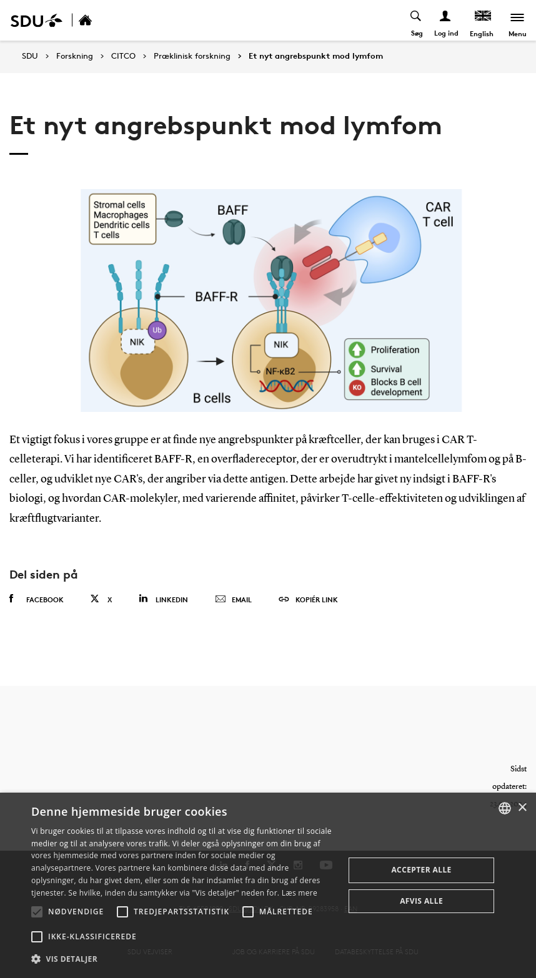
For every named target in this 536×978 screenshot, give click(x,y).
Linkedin (163, 599)
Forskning (74, 56)
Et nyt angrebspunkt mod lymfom (316, 56)
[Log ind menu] (446, 20)
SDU (30, 56)
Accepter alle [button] (421, 869)
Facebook (36, 599)
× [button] (522, 808)
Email (233, 600)
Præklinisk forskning (192, 56)
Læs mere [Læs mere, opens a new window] (299, 893)
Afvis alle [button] (421, 901)
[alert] (268, 885)
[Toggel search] (416, 20)
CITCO (123, 56)
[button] (36, 911)
